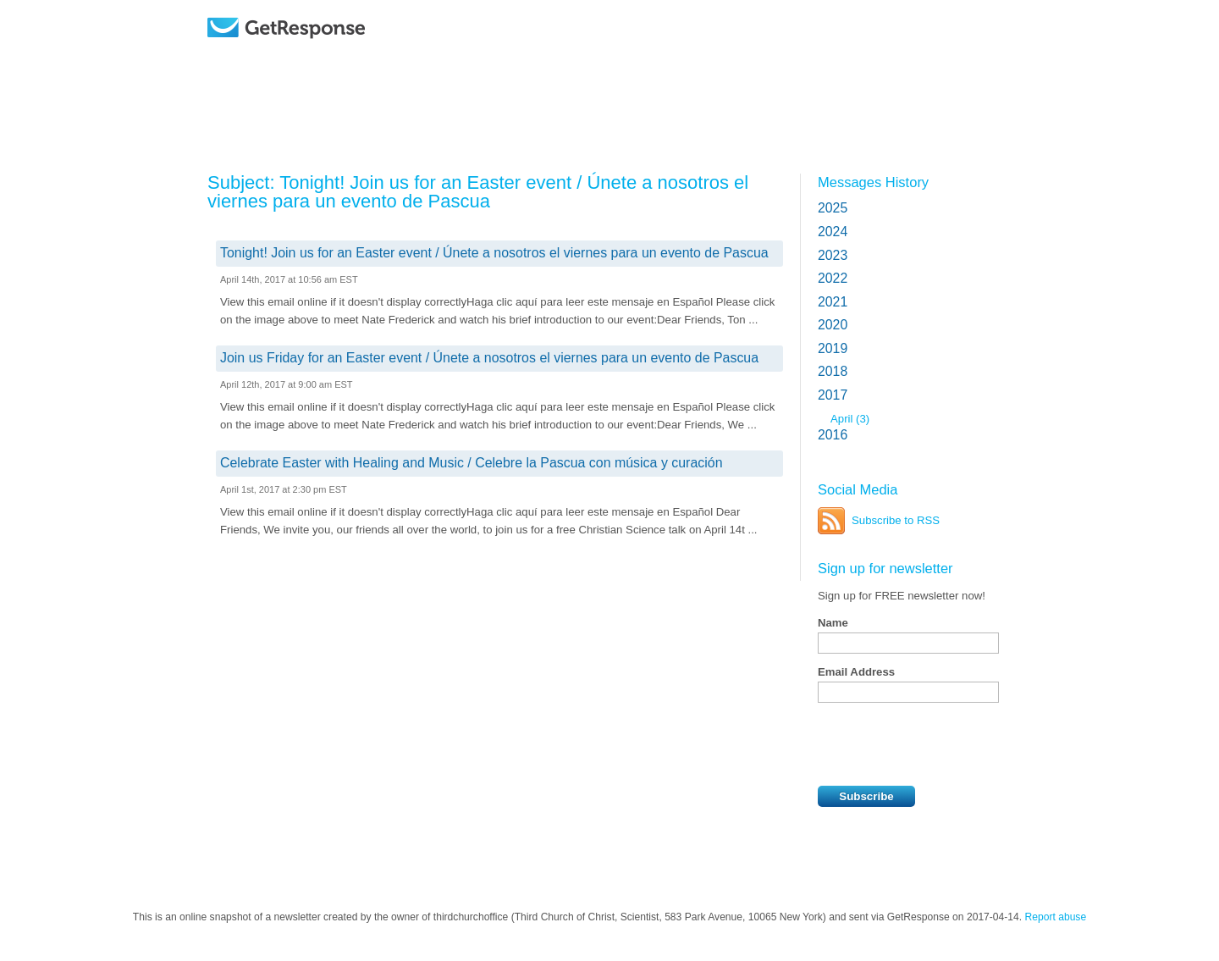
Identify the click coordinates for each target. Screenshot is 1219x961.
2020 (832, 325)
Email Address (856, 672)
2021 (832, 302)
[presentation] (946, 744)
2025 (832, 208)
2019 (832, 348)
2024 (832, 231)
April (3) (849, 418)
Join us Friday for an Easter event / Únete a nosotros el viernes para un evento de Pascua (489, 358)
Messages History (873, 182)
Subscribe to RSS (896, 520)
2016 (832, 435)
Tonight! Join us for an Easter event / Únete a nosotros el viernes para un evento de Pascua (494, 253)
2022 (832, 278)
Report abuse (1056, 917)
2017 (832, 395)
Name (833, 622)
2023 (832, 255)
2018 (832, 371)
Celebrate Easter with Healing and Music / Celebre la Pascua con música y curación (471, 463)
